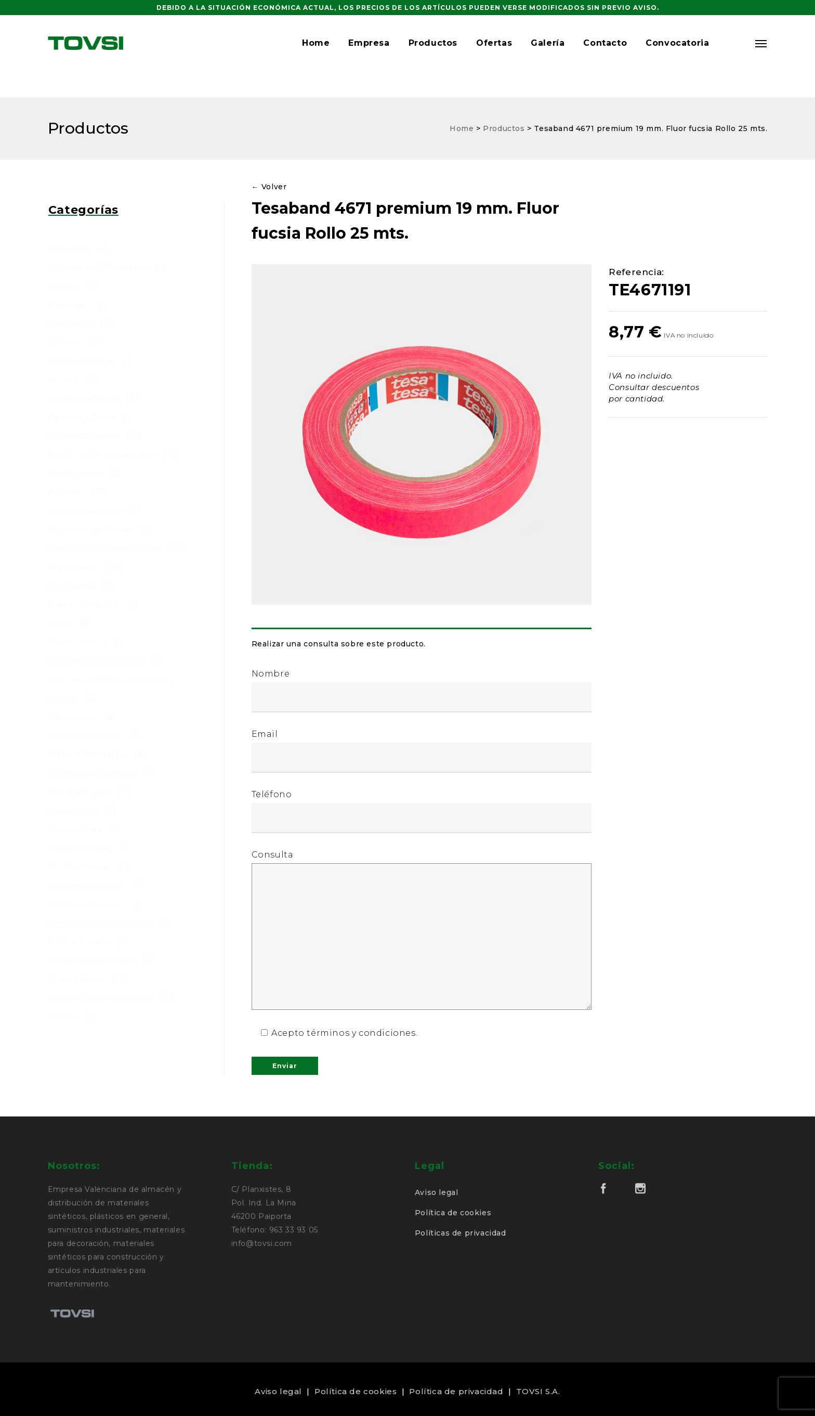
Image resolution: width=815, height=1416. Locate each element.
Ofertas (494, 56)
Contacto (605, 56)
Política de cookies (453, 1212)
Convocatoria (677, 56)
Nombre (422, 690)
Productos (433, 56)
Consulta (422, 930)
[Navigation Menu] (761, 56)
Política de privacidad (456, 1391)
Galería (547, 56)
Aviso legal (436, 1192)
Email (422, 751)
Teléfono (422, 811)
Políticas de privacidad (460, 1233)
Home (316, 56)
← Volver (269, 186)
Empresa (368, 56)
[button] (732, 56)
